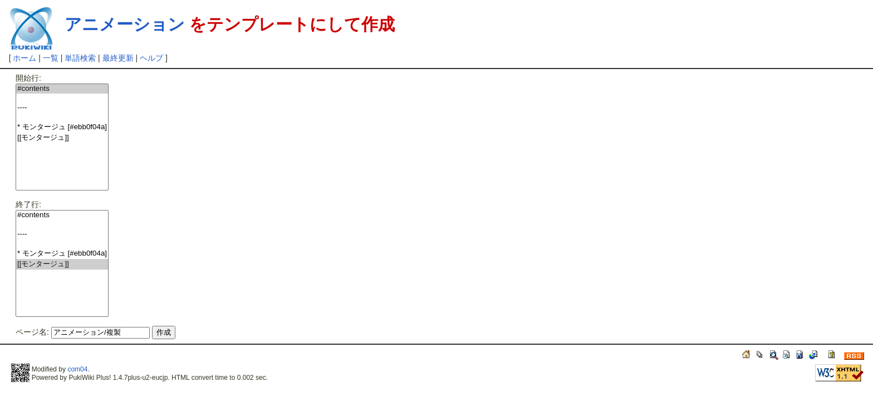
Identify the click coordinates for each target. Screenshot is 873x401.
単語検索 (80, 57)
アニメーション (125, 24)
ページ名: (32, 331)
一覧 (50, 57)
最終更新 (118, 57)
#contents (62, 89)
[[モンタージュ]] (62, 138)
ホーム (24, 57)
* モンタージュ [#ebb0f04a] (62, 127)
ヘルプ (151, 57)
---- (62, 108)
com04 (77, 369)
